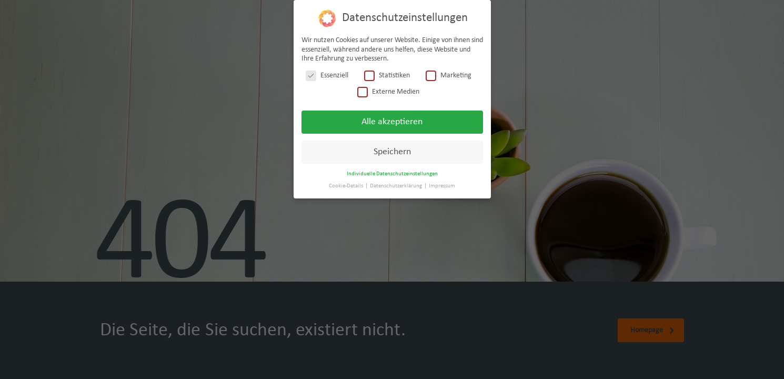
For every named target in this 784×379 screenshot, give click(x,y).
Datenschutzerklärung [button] (396, 186)
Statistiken (387, 76)
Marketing (448, 76)
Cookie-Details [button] (346, 186)
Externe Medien (388, 92)
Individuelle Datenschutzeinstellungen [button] (392, 174)
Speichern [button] (392, 151)
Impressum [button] (442, 186)
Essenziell (327, 76)
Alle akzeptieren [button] (392, 121)
